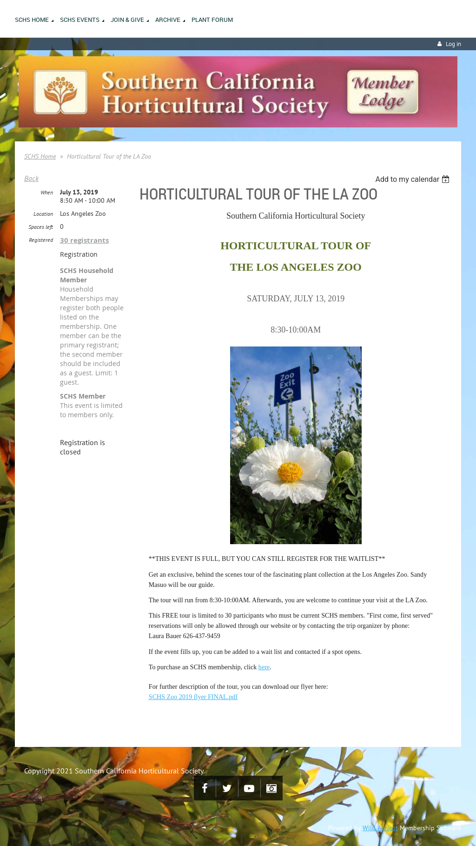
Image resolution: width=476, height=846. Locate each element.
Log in (453, 44)
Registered (41, 239)
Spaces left (40, 226)
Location (43, 213)
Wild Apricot (380, 828)
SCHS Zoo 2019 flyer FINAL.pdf (193, 696)
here (264, 667)
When (46, 192)
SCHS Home (40, 156)
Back (31, 178)
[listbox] (413, 179)
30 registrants (84, 240)
